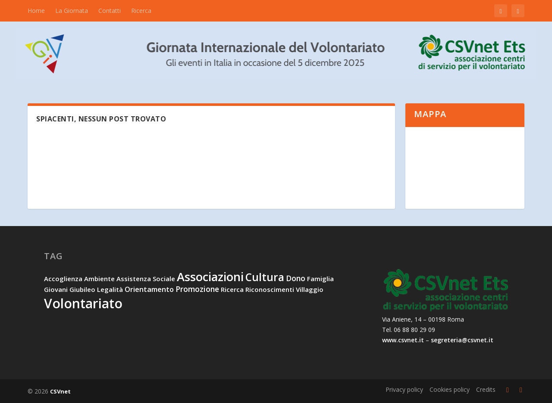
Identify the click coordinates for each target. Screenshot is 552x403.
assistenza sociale (145, 278)
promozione (197, 289)
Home (36, 10)
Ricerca (141, 10)
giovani (56, 289)
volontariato (83, 303)
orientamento (149, 289)
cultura (264, 277)
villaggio (309, 289)
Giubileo (82, 289)
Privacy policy (404, 389)
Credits (486, 389)
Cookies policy (450, 389)
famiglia (320, 278)
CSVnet (60, 391)
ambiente (99, 278)
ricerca (232, 289)
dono (295, 278)
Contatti (109, 10)
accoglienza (63, 278)
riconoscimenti (269, 289)
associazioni (210, 277)
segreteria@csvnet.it (462, 340)
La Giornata (71, 10)
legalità (110, 289)
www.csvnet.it (403, 340)
